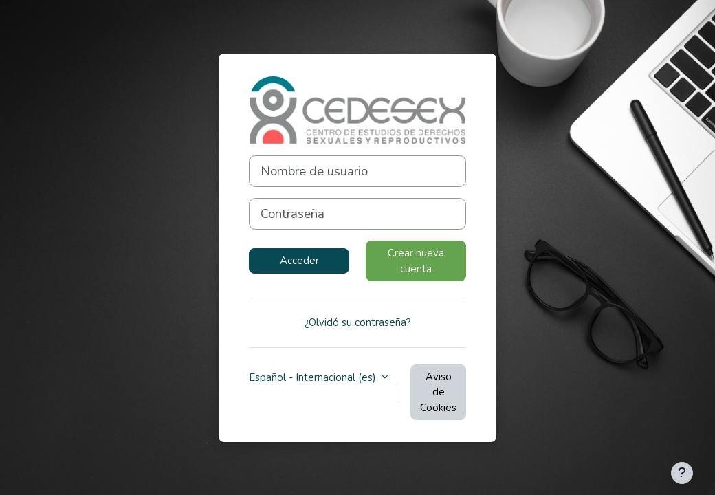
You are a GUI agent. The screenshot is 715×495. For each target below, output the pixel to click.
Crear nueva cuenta (416, 261)
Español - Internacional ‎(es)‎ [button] (314, 377)
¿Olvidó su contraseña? (358, 322)
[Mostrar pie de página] (682, 473)
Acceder (299, 260)
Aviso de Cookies (438, 392)
